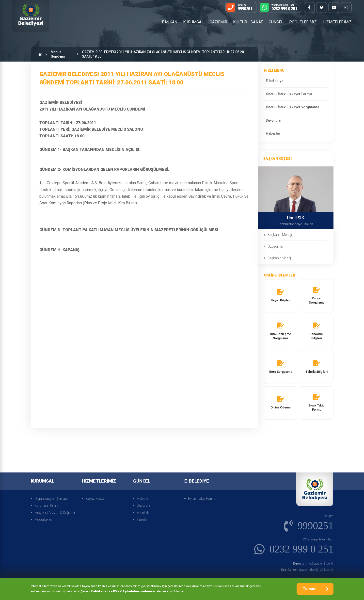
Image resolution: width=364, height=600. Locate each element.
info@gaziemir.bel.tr (313, 563)
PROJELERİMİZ (303, 22)
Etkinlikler (144, 513)
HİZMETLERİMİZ (337, 22)
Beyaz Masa (95, 499)
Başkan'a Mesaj (279, 258)
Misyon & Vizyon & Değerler (54, 513)
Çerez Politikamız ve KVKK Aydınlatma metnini (116, 591)
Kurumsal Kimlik (46, 505)
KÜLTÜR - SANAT (248, 22)
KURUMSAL (193, 22)
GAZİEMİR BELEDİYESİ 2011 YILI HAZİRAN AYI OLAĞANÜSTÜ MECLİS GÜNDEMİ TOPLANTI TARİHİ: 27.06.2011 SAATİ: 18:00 (165, 54)
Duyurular (274, 120)
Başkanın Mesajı (280, 235)
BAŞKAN (169, 22)
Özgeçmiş (275, 246)
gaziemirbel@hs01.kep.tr (307, 569)
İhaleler (142, 519)
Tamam (316, 588)
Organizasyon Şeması (51, 499)
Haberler (273, 133)
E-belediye (274, 81)
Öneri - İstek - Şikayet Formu (289, 94)
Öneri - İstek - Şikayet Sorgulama (292, 107)
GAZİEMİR (218, 22)
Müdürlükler (43, 519)
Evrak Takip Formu (202, 499)
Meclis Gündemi (58, 54)
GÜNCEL (276, 22)
